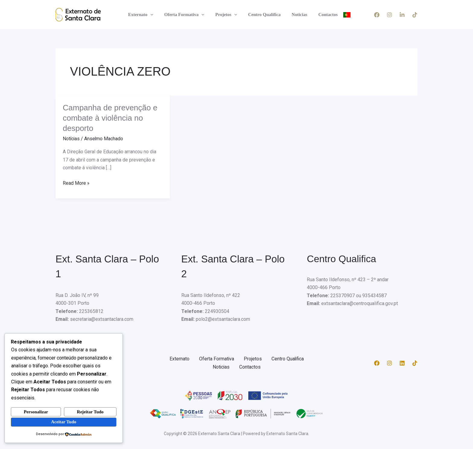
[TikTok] (414, 15)
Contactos (323, 14)
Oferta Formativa (187, 14)
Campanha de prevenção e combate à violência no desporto (110, 118)
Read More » (76, 182)
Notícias (71, 139)
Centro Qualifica (263, 14)
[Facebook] (376, 15)
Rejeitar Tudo (90, 411)
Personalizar (36, 411)
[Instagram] (389, 15)
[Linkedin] (402, 363)
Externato (145, 14)
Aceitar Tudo (63, 421)
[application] (155, 14)
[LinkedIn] (402, 15)
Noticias (296, 14)
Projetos (227, 14)
